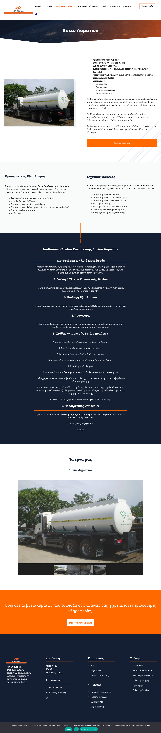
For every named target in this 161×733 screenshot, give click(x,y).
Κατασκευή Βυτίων (66, 6)
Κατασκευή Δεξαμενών (90, 6)
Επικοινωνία (147, 6)
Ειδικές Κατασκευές (111, 6)
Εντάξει (68, 729)
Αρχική (38, 6)
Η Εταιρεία (48, 6)
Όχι (76, 729)
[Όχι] (158, 727)
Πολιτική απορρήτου (88, 729)
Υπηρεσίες (129, 6)
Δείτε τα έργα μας (122, 143)
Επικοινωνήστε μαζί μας (80, 622)
